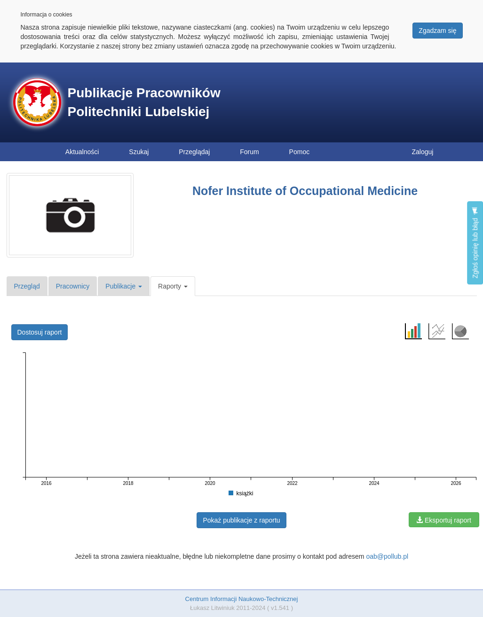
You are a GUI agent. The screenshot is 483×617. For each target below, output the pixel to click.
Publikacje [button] (123, 286)
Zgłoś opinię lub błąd (475, 242)
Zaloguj (423, 152)
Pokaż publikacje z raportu (241, 520)
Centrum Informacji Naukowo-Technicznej (241, 598)
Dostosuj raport (39, 332)
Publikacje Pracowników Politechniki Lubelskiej (144, 102)
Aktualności (82, 152)
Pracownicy (73, 286)
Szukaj (139, 152)
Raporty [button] (173, 286)
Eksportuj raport (443, 520)
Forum (249, 152)
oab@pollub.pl (387, 556)
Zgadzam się (437, 30)
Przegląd (27, 286)
